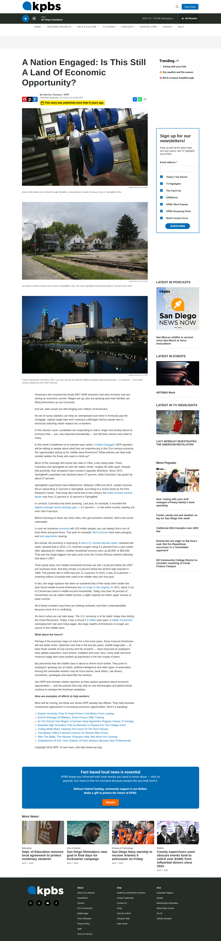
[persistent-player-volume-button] (34, 21)
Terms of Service (84, 934)
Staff (79, 929)
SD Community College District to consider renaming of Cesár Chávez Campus (176, 563)
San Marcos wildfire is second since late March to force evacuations (174, 340)
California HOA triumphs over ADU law (177, 530)
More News (31, 816)
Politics (160, 848)
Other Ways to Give (165, 908)
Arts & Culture (86, 29)
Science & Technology (122, 848)
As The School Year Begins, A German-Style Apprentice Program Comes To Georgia (86, 721)
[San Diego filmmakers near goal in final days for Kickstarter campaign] (88, 832)
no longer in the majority (96, 587)
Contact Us (122, 903)
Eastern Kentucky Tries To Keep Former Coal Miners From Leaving (76, 713)
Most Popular (167, 463)
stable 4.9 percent (122, 620)
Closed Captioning (125, 898)
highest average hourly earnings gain (56, 507)
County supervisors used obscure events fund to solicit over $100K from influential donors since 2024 (176, 859)
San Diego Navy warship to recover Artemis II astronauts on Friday (132, 855)
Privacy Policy (83, 924)
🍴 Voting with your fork (172, 66)
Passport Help (123, 918)
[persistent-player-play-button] (25, 20)
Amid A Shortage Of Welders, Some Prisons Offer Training (71, 717)
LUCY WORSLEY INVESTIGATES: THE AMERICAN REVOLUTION (176, 443)
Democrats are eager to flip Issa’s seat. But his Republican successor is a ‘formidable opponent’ (176, 546)
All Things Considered (51, 22)
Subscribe (177, 226)
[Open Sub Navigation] (43, 29)
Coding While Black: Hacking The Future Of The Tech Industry (73, 729)
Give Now (190, 7)
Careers (81, 903)
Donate (110, 802)
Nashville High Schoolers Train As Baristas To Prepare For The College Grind (82, 725)
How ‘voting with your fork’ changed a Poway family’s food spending (175, 502)
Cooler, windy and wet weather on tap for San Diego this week (177, 517)
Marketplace (167, 20)
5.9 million (90, 620)
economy (64, 528)
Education (27, 848)
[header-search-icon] (177, 7)
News (37, 29)
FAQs (119, 908)
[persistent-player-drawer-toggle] (189, 20)
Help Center (122, 924)
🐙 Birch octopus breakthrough (176, 77)
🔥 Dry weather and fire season (176, 72)
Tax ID (159, 913)
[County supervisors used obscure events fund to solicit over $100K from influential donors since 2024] (178, 832)
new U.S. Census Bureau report (99, 543)
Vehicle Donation (164, 918)
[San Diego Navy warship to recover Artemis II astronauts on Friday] (133, 832)
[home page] (41, 7)
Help (181, 29)
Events (167, 29)
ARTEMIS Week (165, 392)
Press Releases (84, 918)
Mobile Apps (82, 913)
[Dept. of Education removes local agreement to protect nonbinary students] (43, 832)
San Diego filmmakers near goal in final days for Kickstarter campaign (87, 855)
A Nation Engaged (104, 444)
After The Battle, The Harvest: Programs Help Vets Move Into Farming (77, 736)
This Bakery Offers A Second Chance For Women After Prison (73, 732)
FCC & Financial (84, 908)
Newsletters (82, 898)
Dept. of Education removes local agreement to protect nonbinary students (43, 855)
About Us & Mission (86, 893)
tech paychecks (49, 536)
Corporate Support (165, 893)
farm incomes (100, 532)
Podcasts (127, 29)
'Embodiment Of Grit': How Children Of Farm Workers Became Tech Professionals (84, 740)
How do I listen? (124, 913)
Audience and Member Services (131, 893)
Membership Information (167, 903)
